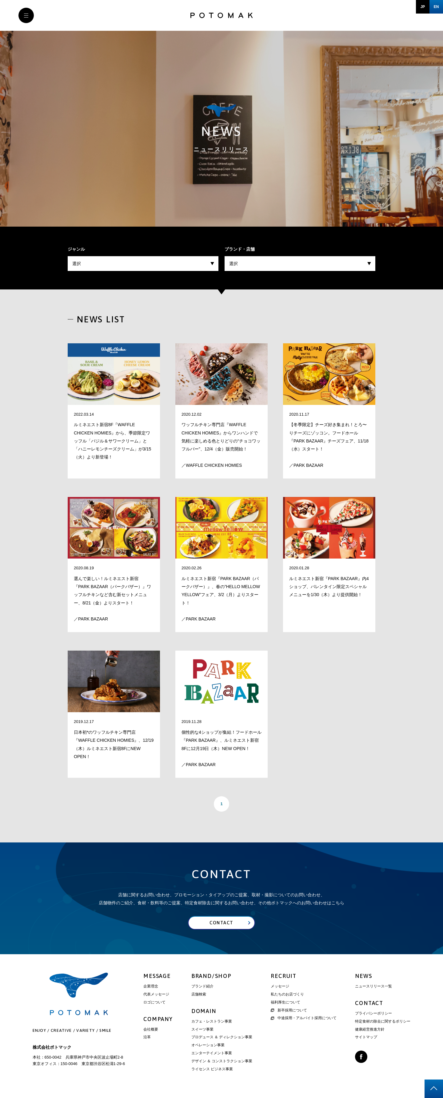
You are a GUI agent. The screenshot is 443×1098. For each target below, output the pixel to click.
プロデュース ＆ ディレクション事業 (222, 1037)
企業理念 (150, 986)
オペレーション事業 (208, 1045)
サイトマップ (366, 1037)
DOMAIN (203, 1011)
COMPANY (158, 1019)
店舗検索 (198, 994)
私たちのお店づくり (287, 994)
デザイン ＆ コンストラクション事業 (222, 1061)
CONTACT (369, 1003)
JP (423, 7)
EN (436, 7)
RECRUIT (284, 976)
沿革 (147, 1037)
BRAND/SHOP (211, 976)
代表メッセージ (156, 994)
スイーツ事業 (202, 1029)
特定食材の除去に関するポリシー (382, 1021)
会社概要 (150, 1029)
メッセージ (280, 986)
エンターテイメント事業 (211, 1053)
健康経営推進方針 (370, 1029)
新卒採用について (289, 1010)
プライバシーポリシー (373, 1013)
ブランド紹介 (202, 986)
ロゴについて (154, 1002)
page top (434, 1089)
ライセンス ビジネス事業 (212, 1069)
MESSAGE (157, 976)
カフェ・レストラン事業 (211, 1021)
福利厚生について (285, 1002)
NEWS (363, 976)
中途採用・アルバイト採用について (304, 1018)
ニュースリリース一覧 (373, 986)
